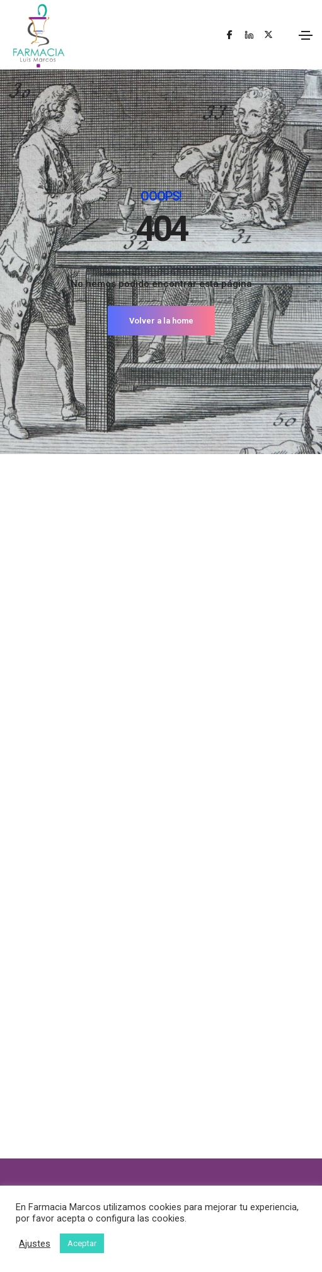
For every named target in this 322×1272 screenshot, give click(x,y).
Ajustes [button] (34, 1243)
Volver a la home (161, 320)
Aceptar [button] (81, 1243)
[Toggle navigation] (306, 35)
